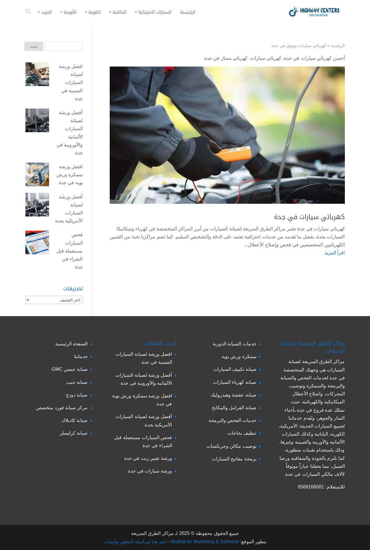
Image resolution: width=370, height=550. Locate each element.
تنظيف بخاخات (241, 433)
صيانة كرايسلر (74, 433)
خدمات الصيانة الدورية (234, 343)
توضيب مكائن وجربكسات (231, 446)
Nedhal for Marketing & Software (204, 541)
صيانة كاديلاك (75, 420)
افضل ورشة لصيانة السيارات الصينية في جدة (71, 82)
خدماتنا (81, 356)
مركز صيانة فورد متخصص (62, 407)
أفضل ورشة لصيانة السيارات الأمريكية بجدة (69, 209)
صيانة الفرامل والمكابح (234, 407)
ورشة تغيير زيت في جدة (148, 458)
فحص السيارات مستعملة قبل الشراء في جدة (69, 250)
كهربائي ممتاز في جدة (226, 58)
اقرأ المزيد (334, 252)
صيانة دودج (77, 394)
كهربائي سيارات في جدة (309, 217)
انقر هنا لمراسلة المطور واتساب (135, 541)
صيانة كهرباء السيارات (234, 382)
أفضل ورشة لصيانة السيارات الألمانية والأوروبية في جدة (69, 132)
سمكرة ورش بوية (239, 356)
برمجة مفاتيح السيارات (234, 458)
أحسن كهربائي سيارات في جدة (314, 58)
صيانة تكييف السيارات (234, 369)
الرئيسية (338, 45)
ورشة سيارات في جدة (150, 470)
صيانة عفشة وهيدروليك (233, 394)
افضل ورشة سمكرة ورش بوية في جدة (69, 174)
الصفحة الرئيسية (71, 343)
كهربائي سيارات (266, 58)
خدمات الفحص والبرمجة (232, 420)
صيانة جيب (77, 382)
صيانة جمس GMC (69, 369)
